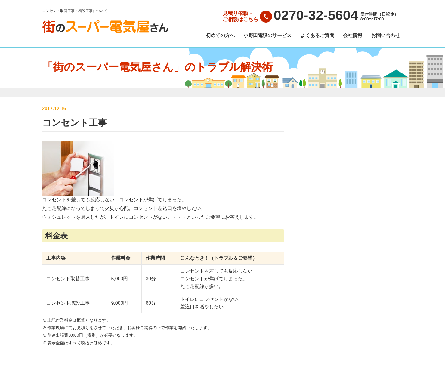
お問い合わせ (385, 35)
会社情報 (352, 35)
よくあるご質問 (317, 35)
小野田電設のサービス (267, 35)
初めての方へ (220, 35)
